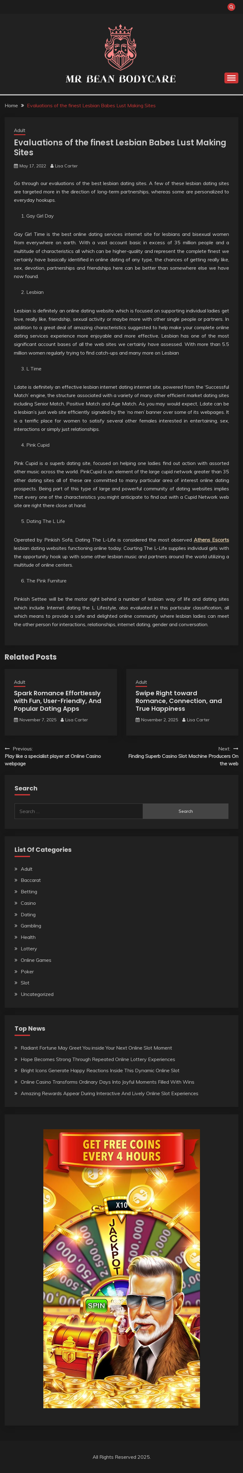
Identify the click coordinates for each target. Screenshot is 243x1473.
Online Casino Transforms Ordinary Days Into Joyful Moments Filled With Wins (107, 1082)
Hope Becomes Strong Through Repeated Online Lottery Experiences (98, 1059)
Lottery (29, 948)
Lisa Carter (66, 166)
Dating (28, 914)
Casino (28, 903)
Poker (27, 971)
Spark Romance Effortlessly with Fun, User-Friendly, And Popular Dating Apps (57, 701)
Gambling (31, 925)
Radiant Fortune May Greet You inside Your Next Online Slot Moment (96, 1048)
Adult (19, 130)
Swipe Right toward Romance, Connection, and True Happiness (179, 701)
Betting (29, 891)
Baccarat (31, 880)
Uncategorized (37, 994)
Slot (25, 983)
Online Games (36, 960)
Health (28, 937)
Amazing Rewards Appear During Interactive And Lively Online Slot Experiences (109, 1093)
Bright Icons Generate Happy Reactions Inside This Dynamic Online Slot (100, 1070)
